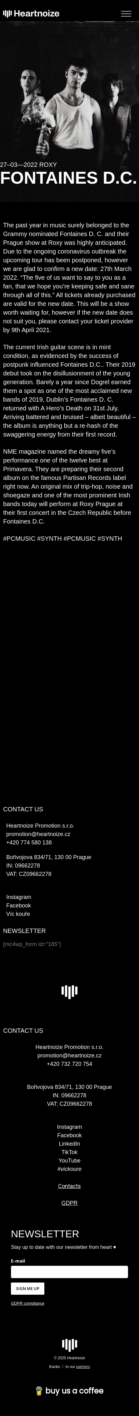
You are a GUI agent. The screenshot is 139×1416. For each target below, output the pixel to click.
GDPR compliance (27, 1303)
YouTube (69, 1160)
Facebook (18, 905)
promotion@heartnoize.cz (69, 1055)
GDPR (69, 1203)
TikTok (69, 1152)
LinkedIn (69, 1144)
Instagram (18, 897)
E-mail (18, 1261)
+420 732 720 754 (69, 1064)
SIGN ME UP (27, 1288)
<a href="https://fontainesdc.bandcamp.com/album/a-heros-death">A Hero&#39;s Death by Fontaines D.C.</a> (69, 753)
